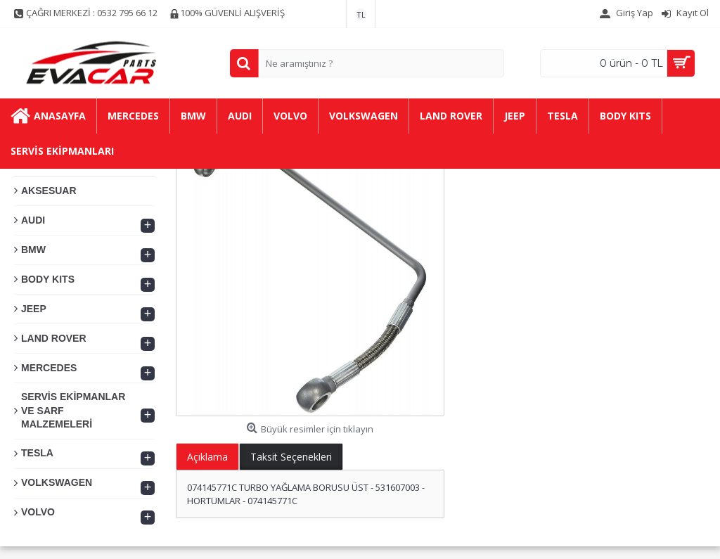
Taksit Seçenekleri (291, 456)
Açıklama (207, 456)
